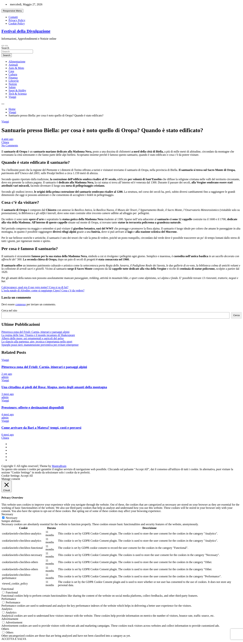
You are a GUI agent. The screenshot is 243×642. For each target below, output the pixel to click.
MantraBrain (59, 466)
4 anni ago (7, 139)
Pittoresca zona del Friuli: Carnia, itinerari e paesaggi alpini (35, 331)
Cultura (13, 74)
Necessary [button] (7, 514)
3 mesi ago (7, 394)
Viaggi (12, 96)
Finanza (13, 77)
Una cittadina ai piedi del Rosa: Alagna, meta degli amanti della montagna (54, 387)
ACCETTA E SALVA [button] (13, 638)
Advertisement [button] (9, 618)
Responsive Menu (12, 10)
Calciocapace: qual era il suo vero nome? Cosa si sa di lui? (34, 287)
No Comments (9, 145)
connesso (20, 304)
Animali (13, 64)
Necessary (11, 517)
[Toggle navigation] (2, 45)
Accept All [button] (27, 475)
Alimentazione (17, 61)
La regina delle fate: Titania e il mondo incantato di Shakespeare (38, 335)
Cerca (236, 315)
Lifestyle (14, 80)
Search (5, 47)
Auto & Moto (16, 67)
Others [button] (5, 628)
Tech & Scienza (18, 93)
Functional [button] (7, 588)
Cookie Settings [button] (10, 475)
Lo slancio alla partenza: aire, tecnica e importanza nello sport (36, 341)
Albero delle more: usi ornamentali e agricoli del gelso (32, 338)
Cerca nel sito (9, 310)
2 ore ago (6, 373)
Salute (12, 87)
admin (5, 377)
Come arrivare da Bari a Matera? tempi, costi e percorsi (41, 427)
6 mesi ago (7, 434)
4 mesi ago (7, 414)
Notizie (13, 84)
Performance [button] (8, 598)
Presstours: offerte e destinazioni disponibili (32, 407)
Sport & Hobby (17, 90)
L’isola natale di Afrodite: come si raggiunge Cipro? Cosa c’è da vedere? (42, 290)
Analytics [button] (6, 608)
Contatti (13, 17)
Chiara (5, 142)
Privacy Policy (17, 20)
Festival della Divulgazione (25, 31)
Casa (11, 71)
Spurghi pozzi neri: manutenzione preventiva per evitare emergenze (40, 344)
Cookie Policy (17, 23)
